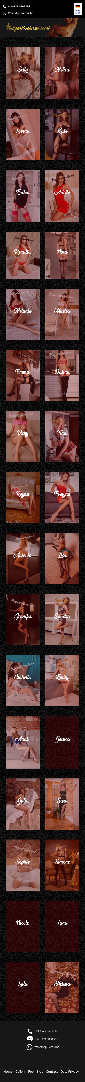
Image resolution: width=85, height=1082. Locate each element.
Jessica (62, 742)
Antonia (23, 558)
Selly (23, 72)
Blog (39, 1071)
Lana (62, 925)
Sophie (23, 864)
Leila (23, 987)
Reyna (23, 497)
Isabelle (23, 680)
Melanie (23, 314)
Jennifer (23, 619)
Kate (62, 134)
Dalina (62, 375)
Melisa (62, 72)
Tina (62, 436)
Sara (62, 803)
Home (8, 1071)
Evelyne (62, 497)
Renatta (23, 254)
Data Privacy (70, 1071)
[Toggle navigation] (75, 27)
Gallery (20, 1071)
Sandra (62, 619)
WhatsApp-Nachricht (20, 13)
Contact (52, 1071)
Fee (31, 1071)
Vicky (23, 436)
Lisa (62, 558)
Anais (23, 742)
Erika (23, 195)
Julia (23, 803)
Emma (23, 375)
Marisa (62, 314)
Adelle (62, 195)
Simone (62, 864)
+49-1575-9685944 (19, 6)
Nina (62, 254)
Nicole (23, 925)
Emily (62, 680)
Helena (62, 987)
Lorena (23, 134)
